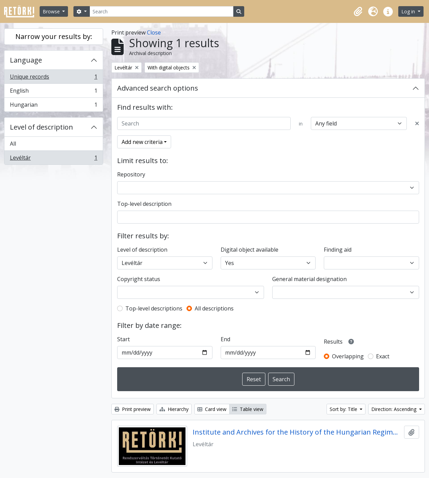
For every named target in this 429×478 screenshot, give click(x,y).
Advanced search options (157, 88)
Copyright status (138, 279)
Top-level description (144, 204)
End (225, 339)
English (53, 92)
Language (26, 60)
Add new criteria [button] (142, 142)
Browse (52, 11)
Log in (408, 11)
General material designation (309, 279)
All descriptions (214, 308)
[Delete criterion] (417, 123)
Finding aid (337, 249)
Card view (211, 409)
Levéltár (53, 159)
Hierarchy (174, 409)
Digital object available (249, 249)
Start (123, 339)
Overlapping (348, 356)
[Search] (161, 11)
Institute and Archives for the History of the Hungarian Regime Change (297, 432)
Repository (131, 174)
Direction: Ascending (394, 409)
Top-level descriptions (153, 308)
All (13, 143)
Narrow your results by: (53, 36)
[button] (357, 11)
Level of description (41, 127)
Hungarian (53, 106)
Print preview (132, 409)
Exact (382, 356)
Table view (247, 409)
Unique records (53, 78)
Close (154, 32)
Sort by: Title (344, 409)
